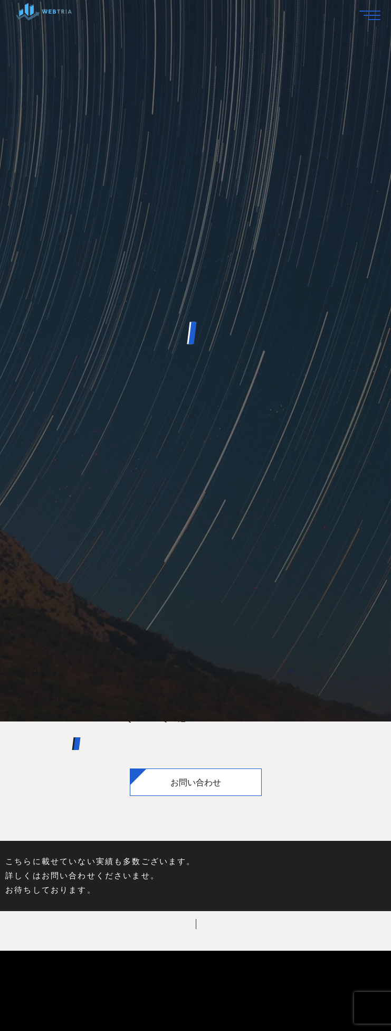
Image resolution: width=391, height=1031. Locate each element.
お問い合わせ (195, 782)
